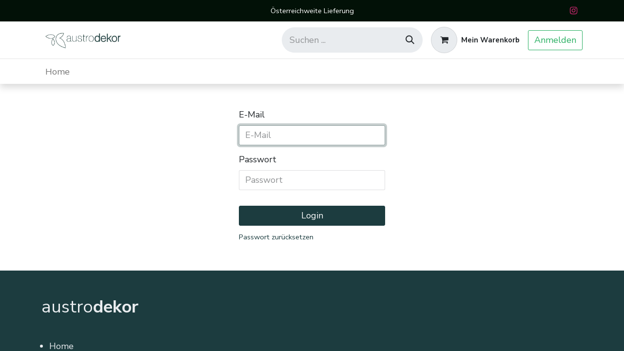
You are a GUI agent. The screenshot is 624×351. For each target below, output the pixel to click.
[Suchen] (410, 40)
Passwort (257, 159)
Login (312, 215)
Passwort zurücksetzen (276, 237)
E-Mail (252, 114)
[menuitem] (57, 71)
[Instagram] (573, 11)
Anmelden (555, 40)
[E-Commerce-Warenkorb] (475, 40)
